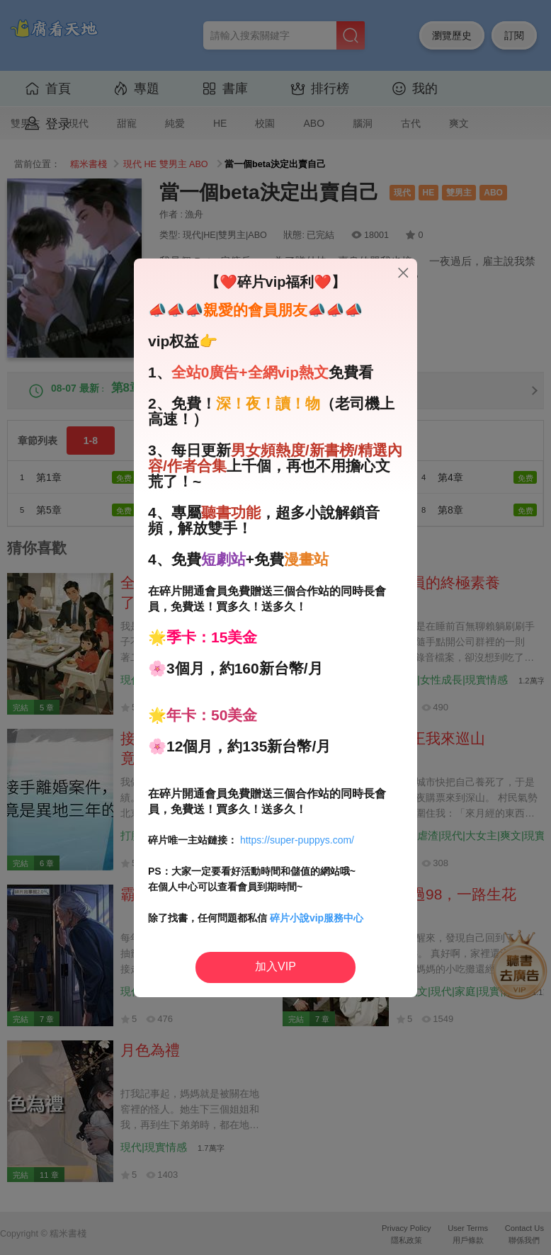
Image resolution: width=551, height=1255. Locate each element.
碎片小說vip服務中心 (316, 918)
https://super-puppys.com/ (297, 840)
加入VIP (275, 966)
